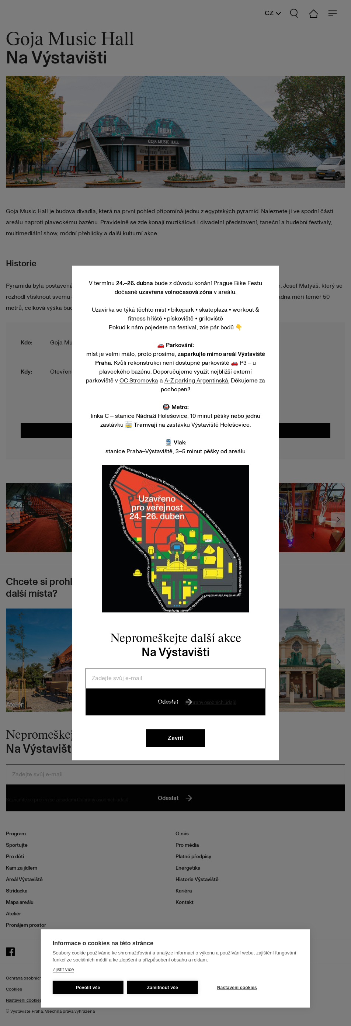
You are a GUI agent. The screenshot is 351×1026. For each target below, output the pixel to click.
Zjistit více (63, 969)
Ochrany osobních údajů (210, 702)
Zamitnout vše (162, 987)
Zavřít (175, 738)
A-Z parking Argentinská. (196, 381)
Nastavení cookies (237, 987)
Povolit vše (88, 987)
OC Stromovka (138, 381)
